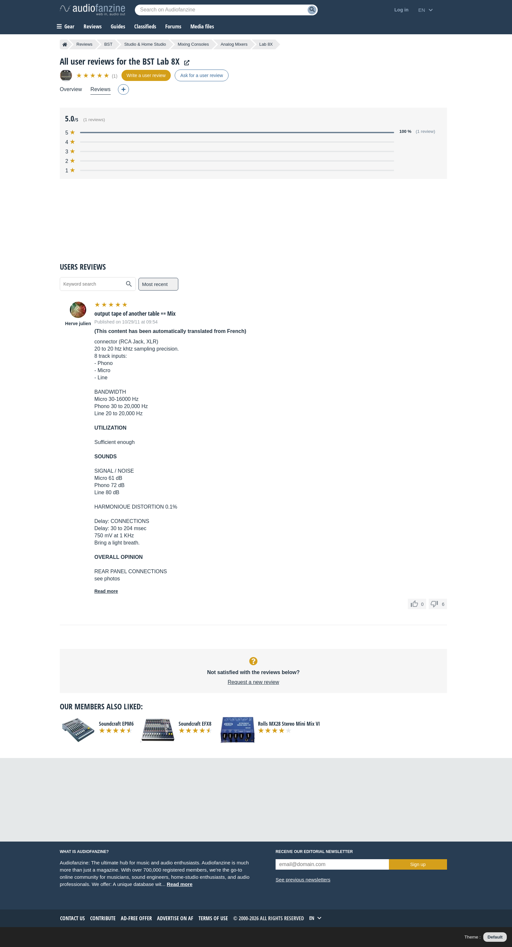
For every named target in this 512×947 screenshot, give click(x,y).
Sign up (417, 864)
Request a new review (253, 682)
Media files (202, 26)
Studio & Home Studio (145, 44)
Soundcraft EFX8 (195, 723)
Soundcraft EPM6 (116, 723)
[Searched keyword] (226, 10)
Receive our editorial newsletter (314, 851)
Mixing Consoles (193, 44)
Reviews (93, 26)
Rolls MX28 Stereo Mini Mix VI (289, 723)
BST (108, 44)
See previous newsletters (303, 879)
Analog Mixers (234, 44)
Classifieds (145, 26)
